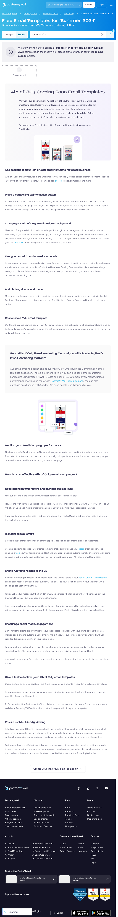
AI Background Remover (44, 851)
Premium (69, 811)
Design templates (42, 807)
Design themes (41, 819)
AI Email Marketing (14, 851)
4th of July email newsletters (93, 577)
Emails (21, 34)
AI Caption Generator (42, 858)
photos (58, 181)
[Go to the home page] (13, 5)
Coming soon (30, 13)
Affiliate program (13, 819)
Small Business (50, 13)
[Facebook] (79, 788)
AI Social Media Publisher (17, 847)
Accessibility (97, 851)
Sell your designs (13, 822)
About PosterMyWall (15, 807)
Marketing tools (41, 822)
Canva (63, 843)
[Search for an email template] (66, 34)
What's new (10, 811)
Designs (9, 34)
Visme (81, 843)
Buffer (81, 847)
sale (18, 553)
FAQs (93, 855)
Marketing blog (94, 819)
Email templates (9, 13)
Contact (95, 843)
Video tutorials (94, 807)
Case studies (11, 815)
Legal (93, 862)
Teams (68, 819)
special (80, 549)
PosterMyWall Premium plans (67, 380)
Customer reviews (14, 826)
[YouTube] (106, 788)
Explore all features (43, 826)
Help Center (97, 847)
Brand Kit (19, 242)
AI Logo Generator (41, 855)
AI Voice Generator (41, 847)
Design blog (93, 815)
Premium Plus (72, 815)
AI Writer (9, 855)
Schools (69, 822)
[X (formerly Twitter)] (97, 788)
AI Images (10, 858)
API (92, 858)
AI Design (9, 843)
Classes (91, 811)
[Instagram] (88, 788)
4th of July (69, 13)
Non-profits (71, 826)
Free (67, 807)
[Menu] (111, 4)
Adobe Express (67, 851)
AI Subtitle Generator (42, 843)
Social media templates (45, 815)
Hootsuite (82, 851)
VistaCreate (66, 847)
